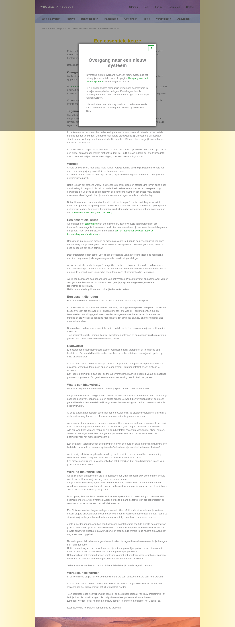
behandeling (91, 223)
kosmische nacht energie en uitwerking (92, 212)
